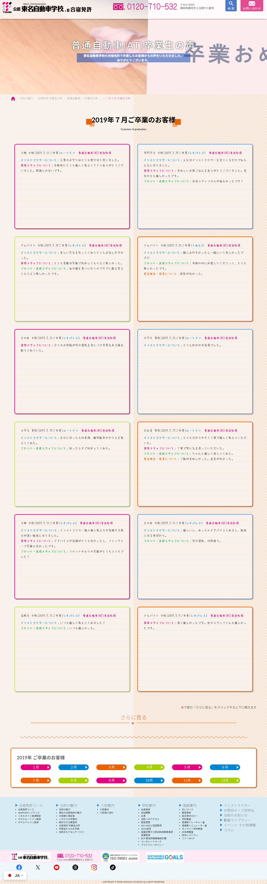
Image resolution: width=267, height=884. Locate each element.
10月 (149, 780)
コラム (229, 830)
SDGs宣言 (146, 828)
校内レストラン (190, 835)
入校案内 (146, 15)
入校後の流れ (107, 812)
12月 (225, 780)
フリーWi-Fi (188, 838)
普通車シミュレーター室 (194, 825)
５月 (187, 767)
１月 (35, 767)
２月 (73, 767)
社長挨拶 (145, 809)
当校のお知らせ (236, 815)
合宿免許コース (53, 15)
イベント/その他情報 (240, 825)
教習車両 (186, 812)
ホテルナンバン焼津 (28, 822)
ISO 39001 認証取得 (151, 825)
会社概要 (145, 812)
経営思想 (145, 822)
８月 (73, 780)
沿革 (143, 815)
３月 (111, 767)
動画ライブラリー (237, 820)
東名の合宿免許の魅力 (70, 812)
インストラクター (116, 15)
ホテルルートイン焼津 (29, 819)
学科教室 (186, 819)
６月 (225, 767)
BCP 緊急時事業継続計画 (154, 838)
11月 (187, 780)
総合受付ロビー (190, 815)
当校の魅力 (84, 15)
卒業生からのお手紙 (69, 828)
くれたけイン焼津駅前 (29, 815)
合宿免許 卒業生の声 (50, 98)
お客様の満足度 (67, 815)
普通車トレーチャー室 (193, 822)
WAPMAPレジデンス (29, 812)
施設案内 (208, 15)
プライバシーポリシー (152, 844)
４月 (149, 767)
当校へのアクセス (150, 819)
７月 (35, 780)
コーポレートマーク (151, 841)
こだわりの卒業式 (68, 819)
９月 (111, 780)
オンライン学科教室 (192, 828)
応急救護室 (187, 832)
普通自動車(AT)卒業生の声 (82, 98)
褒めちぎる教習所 (68, 822)
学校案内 (177, 15)
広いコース (187, 809)
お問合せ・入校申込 (239, 810)
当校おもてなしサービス (71, 832)
